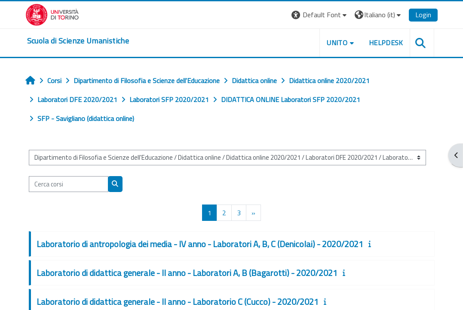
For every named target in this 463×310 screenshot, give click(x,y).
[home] (78, 41)
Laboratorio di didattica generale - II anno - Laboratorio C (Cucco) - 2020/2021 (178, 301)
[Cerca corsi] (68, 184)
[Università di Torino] (52, 14)
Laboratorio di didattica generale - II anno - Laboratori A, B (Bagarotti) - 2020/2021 (187, 272)
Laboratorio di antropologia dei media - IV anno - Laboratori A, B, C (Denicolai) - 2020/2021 (200, 244)
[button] (320, 15)
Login (423, 14)
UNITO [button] (337, 42)
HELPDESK (386, 42)
